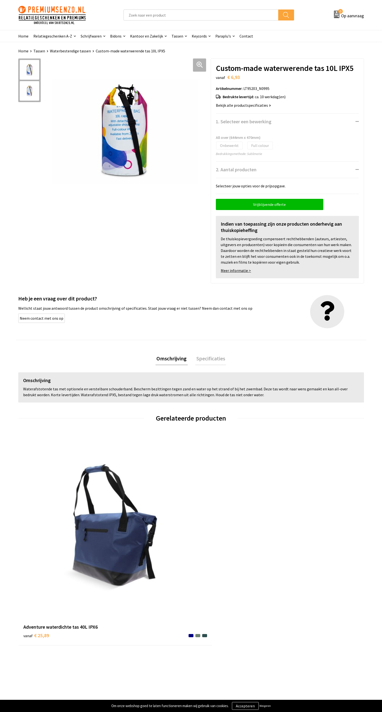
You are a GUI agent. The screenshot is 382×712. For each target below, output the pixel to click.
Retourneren (208, 642)
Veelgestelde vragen (128, 627)
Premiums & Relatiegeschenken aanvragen (147, 634)
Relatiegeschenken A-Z (52, 36)
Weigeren (265, 706)
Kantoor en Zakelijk (146, 36)
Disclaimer (292, 634)
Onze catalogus (124, 620)
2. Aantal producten (236, 169)
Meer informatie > (236, 270)
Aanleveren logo (210, 620)
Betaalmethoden (211, 634)
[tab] (173, 359)
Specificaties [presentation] (209, 359)
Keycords (199, 36)
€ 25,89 (36, 529)
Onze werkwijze (210, 627)
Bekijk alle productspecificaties (243, 105)
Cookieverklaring (297, 620)
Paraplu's (223, 36)
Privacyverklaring (297, 627)
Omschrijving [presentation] (173, 359)
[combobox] (201, 15)
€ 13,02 (122, 529)
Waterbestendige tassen (70, 50)
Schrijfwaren (91, 36)
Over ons (118, 612)
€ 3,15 (207, 536)
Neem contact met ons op (41, 318)
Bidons (116, 36)
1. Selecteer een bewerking (243, 121)
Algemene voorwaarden (302, 612)
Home (23, 36)
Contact (246, 36)
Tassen (177, 36)
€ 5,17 (294, 536)
